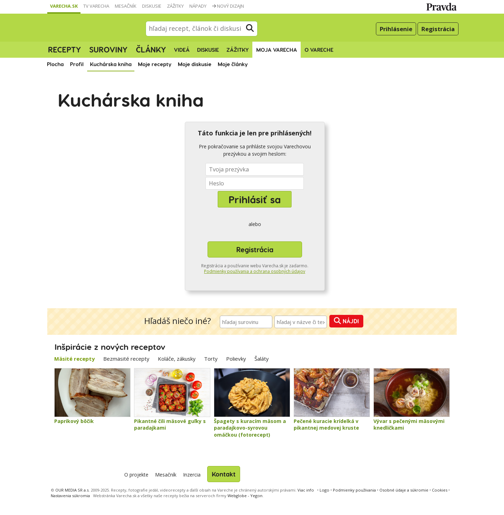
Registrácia (438, 29)
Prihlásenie (396, 29)
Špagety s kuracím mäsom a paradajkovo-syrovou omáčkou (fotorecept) (250, 428)
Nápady (197, 6)
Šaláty (261, 358)
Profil (77, 64)
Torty (211, 358)
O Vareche (319, 50)
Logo (324, 490)
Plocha (55, 64)
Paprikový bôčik (74, 421)
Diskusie (151, 6)
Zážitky (175, 6)
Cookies (439, 490)
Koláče (177, 358)
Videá (182, 50)
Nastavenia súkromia (70, 495)
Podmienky (354, 490)
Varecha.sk (64, 6)
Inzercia (192, 474)
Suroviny (108, 49)
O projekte (136, 474)
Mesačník (125, 6)
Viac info (306, 490)
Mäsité (74, 358)
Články (151, 49)
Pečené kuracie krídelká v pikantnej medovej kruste (326, 424)
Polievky (236, 358)
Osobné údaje (403, 490)
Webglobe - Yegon (244, 495)
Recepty (64, 49)
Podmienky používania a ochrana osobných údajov (254, 271)
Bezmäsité (126, 358)
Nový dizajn (228, 6)
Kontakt (224, 474)
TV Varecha (96, 6)
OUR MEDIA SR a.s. (72, 490)
